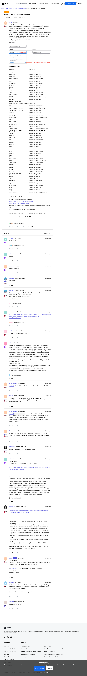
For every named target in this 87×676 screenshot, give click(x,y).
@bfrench (11, 414)
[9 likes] (16, 322)
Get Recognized (56, 3)
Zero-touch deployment (27, 648)
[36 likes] (16, 223)
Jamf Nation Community (10, 651)
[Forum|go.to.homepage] (6, 4)
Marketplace (7, 657)
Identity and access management (53, 648)
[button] (70, 3)
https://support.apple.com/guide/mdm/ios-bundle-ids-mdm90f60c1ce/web (30, 314)
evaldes (11, 331)
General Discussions (21, 3)
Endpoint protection (49, 651)
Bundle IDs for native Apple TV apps (19, 203)
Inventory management (27, 657)
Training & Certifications (10, 648)
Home (2, 8)
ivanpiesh (11, 238)
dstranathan (12, 446)
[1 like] (15, 303)
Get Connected (44, 3)
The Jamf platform (26, 646)
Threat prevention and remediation (54, 654)
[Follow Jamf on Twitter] (4, 637)
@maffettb (11, 386)
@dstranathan (14, 568)
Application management (28, 654)
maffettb (11, 343)
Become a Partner (9, 659)
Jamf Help (6, 646)
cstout (10, 22)
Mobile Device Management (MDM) (31, 651)
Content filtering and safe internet (53, 657)
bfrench (11, 395)
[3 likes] (16, 245)
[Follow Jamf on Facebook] (18, 637)
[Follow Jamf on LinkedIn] (8, 637)
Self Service (47, 646)
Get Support (33, 3)
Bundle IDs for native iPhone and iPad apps (21, 201)
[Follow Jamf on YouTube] (11, 637)
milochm (11, 312)
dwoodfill (11, 601)
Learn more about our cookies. (74, 665)
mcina (10, 254)
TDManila (11, 582)
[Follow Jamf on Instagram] (14, 637)
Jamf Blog (6, 654)
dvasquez (11, 278)
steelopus (11, 266)
